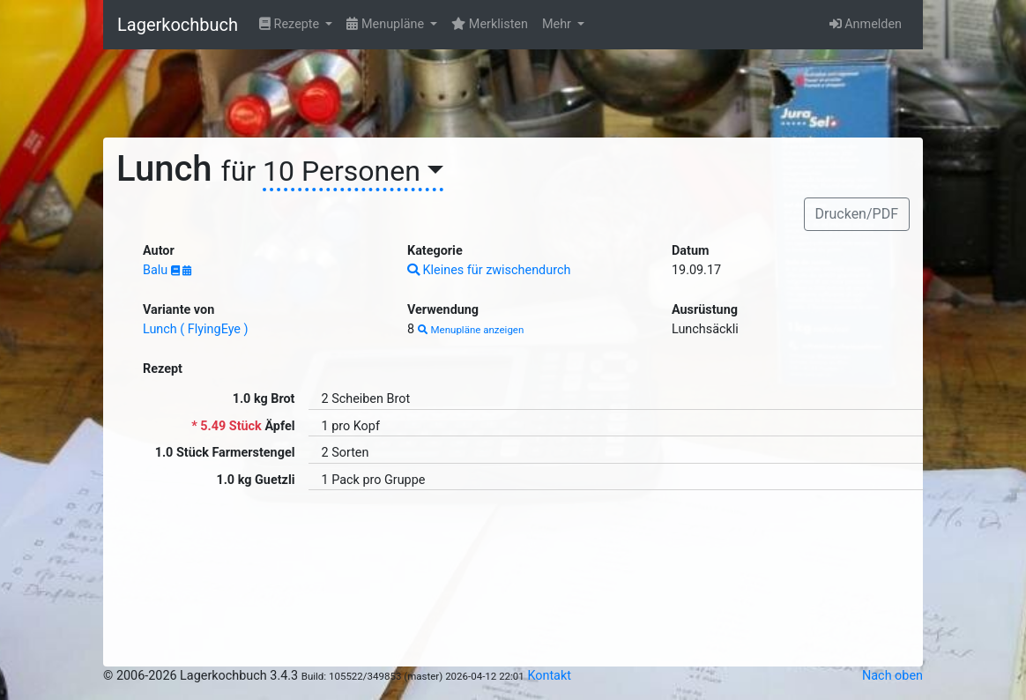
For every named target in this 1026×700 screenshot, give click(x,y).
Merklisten (489, 24)
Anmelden (865, 24)
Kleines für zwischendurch (488, 270)
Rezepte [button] (291, 24)
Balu (157, 270)
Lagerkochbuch (177, 24)
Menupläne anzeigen (471, 330)
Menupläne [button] (386, 24)
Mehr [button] (558, 24)
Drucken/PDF (856, 213)
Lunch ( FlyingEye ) (196, 329)
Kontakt (549, 675)
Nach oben (892, 675)
